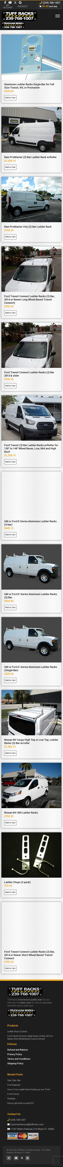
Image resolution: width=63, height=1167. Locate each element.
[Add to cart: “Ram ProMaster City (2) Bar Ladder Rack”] (10, 236)
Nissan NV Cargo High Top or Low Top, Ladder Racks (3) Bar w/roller (31, 741)
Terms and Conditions (18, 1059)
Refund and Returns (17, 1049)
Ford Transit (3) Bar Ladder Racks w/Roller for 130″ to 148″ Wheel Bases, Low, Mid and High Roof (31, 448)
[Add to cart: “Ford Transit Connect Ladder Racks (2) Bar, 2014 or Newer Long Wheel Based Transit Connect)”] (10, 312)
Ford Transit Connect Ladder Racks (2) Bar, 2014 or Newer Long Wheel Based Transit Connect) (29, 299)
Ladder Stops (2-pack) (17, 882)
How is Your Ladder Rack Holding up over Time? (28, 1089)
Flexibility (11, 1098)
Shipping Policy (15, 1063)
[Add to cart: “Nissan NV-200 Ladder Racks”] (10, 822)
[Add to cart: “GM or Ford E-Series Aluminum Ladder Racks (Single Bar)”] (10, 680)
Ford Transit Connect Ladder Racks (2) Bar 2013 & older (29, 374)
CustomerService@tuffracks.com (25, 1124)
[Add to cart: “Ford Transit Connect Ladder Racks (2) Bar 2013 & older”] (10, 385)
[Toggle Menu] (57, 16)
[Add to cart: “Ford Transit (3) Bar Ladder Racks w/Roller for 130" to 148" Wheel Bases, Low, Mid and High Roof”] (10, 461)
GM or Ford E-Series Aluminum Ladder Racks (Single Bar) (30, 668)
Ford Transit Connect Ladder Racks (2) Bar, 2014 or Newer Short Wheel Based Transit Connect (29, 955)
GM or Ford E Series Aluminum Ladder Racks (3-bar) (30, 523)
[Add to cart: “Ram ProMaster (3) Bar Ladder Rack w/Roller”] (10, 167)
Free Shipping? (13, 1085)
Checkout (22, 6)
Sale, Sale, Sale (14, 1080)
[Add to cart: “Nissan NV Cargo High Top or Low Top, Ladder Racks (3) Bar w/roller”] (10, 753)
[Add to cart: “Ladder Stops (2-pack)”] (10, 892)
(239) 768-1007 (50, 2)
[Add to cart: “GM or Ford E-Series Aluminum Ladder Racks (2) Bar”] (10, 607)
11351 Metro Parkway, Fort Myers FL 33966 (30, 1129)
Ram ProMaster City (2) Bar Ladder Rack (28, 226)
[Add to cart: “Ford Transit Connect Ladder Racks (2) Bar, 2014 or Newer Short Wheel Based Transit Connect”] (10, 968)
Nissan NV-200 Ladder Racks (21, 812)
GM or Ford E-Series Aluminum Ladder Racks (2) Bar (30, 596)
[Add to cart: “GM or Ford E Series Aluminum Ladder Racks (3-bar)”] (10, 534)
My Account (7, 6)
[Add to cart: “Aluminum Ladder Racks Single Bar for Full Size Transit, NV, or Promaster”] (10, 97)
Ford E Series (13, 1094)
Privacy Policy (14, 1054)
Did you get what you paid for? (20, 1103)
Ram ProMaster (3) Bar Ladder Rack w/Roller (30, 157)
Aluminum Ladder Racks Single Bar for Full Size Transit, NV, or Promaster (29, 86)
